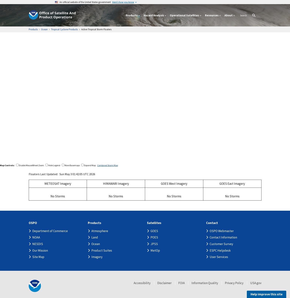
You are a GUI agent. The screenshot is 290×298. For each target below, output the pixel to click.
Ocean (95, 244)
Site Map (38, 257)
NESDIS (37, 244)
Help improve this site (265, 294)
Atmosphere (99, 231)
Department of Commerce (50, 231)
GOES (154, 231)
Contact (212, 223)
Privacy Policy (234, 283)
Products (95, 223)
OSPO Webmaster (222, 231)
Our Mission (40, 250)
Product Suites (101, 250)
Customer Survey (221, 244)
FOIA (181, 283)
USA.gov (255, 283)
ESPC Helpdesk (220, 250)
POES (154, 237)
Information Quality (204, 283)
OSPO (33, 223)
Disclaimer (164, 283)
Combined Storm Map (108, 165)
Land (94, 237)
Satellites (154, 223)
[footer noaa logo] (35, 286)
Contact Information (223, 237)
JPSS (154, 244)
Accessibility (142, 283)
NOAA (36, 237)
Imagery (96, 257)
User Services (219, 257)
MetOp (155, 250)
